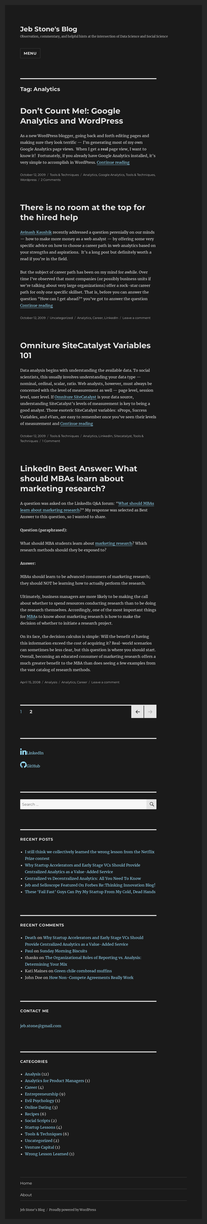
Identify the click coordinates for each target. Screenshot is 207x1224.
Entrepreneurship (41, 1094)
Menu (30, 53)
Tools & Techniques (64, 175)
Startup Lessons (40, 1127)
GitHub (30, 765)
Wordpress (28, 180)
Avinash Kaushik (36, 232)
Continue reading (113, 162)
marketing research (113, 543)
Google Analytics (111, 175)
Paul (29, 951)
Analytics (90, 175)
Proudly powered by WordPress (72, 1210)
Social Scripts (37, 1120)
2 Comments (51, 180)
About (26, 1195)
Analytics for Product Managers (54, 1080)
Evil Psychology (39, 1100)
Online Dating (38, 1107)
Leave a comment (136, 318)
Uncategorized (38, 1140)
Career (98, 318)
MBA (31, 616)
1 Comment (51, 441)
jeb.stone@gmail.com (40, 1025)
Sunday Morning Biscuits (63, 951)
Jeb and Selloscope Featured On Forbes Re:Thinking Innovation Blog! (90, 885)
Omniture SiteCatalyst (75, 397)
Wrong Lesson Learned (46, 1154)
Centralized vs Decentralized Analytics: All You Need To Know (83, 878)
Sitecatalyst (123, 436)
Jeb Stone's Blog (48, 29)
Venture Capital (39, 1147)
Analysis (51, 682)
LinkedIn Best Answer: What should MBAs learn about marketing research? (78, 478)
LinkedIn (111, 318)
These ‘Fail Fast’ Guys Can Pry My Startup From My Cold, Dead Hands (90, 891)
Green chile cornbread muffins (83, 971)
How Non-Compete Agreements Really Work (91, 977)
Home (26, 1183)
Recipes (32, 1114)
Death (30, 937)
